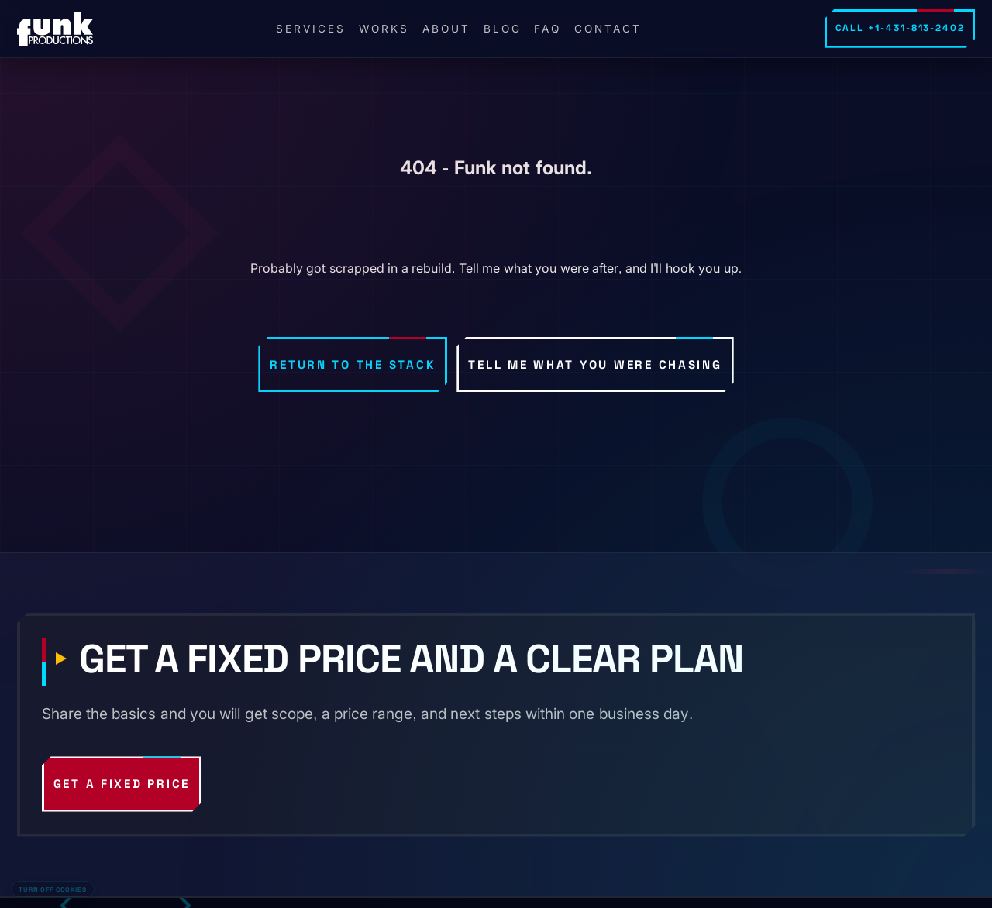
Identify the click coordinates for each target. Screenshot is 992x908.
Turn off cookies (52, 889)
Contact (608, 28)
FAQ (547, 28)
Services (311, 28)
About (446, 28)
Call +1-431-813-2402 (900, 28)
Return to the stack (353, 364)
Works (384, 28)
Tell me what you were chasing (595, 364)
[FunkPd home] (55, 29)
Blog (503, 28)
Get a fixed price (122, 783)
